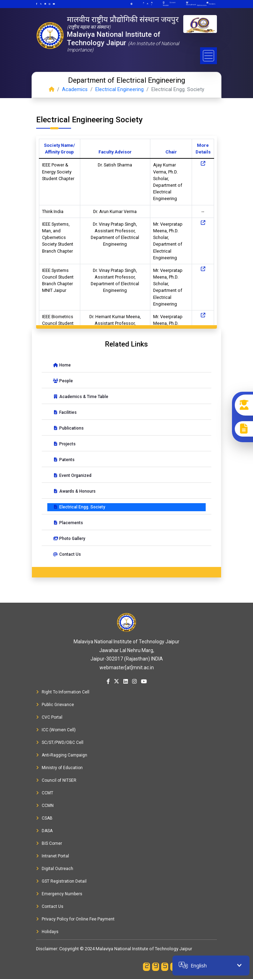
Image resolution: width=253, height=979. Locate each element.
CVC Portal (49, 717)
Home (62, 365)
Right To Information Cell (62, 692)
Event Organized (72, 475)
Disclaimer (46, 948)
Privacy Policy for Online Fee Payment (75, 919)
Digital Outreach (54, 868)
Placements (68, 522)
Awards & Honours (74, 491)
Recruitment (191, 4)
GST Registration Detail (61, 881)
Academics (75, 90)
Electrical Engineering (119, 90)
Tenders (212, 4)
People (63, 380)
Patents (64, 459)
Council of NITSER (56, 780)
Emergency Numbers (59, 893)
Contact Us (67, 554)
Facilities (65, 412)
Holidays (47, 931)
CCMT (44, 792)
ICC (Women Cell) (56, 729)
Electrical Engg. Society (79, 507)
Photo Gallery (69, 538)
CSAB (44, 818)
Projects (64, 443)
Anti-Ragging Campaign (61, 755)
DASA (44, 830)
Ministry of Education (59, 767)
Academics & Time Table (80, 396)
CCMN (45, 805)
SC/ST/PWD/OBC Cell (59, 742)
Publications (68, 428)
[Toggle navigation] (208, 55)
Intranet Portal (52, 856)
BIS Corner (49, 843)
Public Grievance (55, 704)
